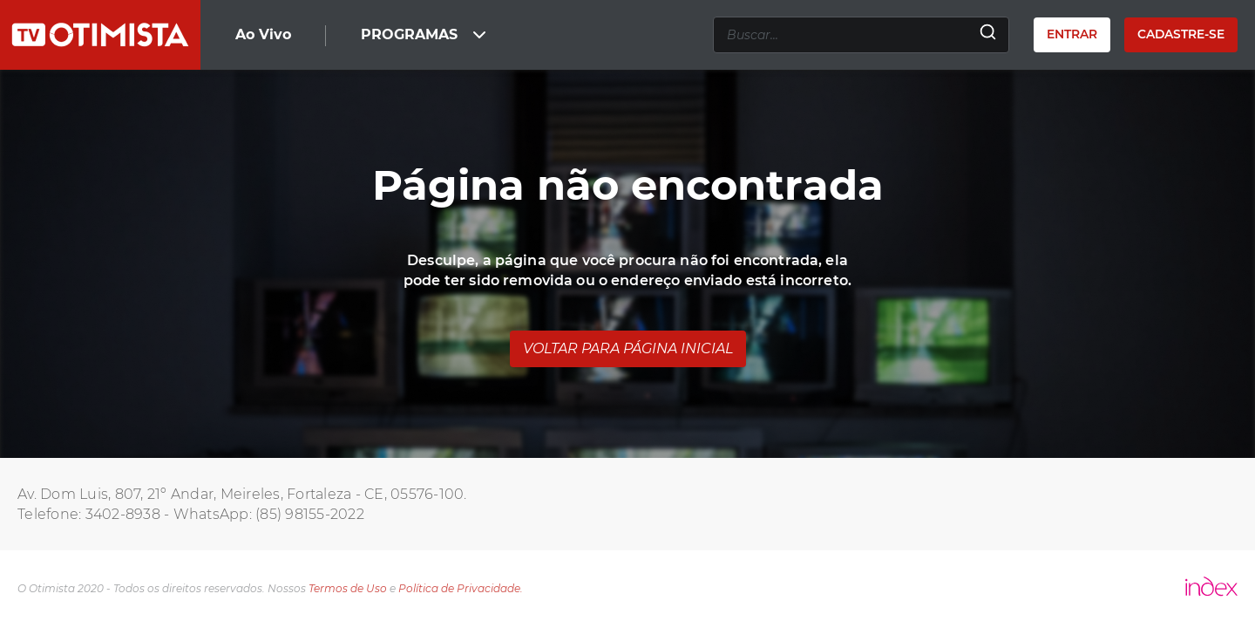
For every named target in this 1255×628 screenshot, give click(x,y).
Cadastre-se (1180, 34)
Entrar (1072, 34)
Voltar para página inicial (628, 348)
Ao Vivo (263, 34)
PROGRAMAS (425, 34)
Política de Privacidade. (460, 588)
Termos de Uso (348, 588)
